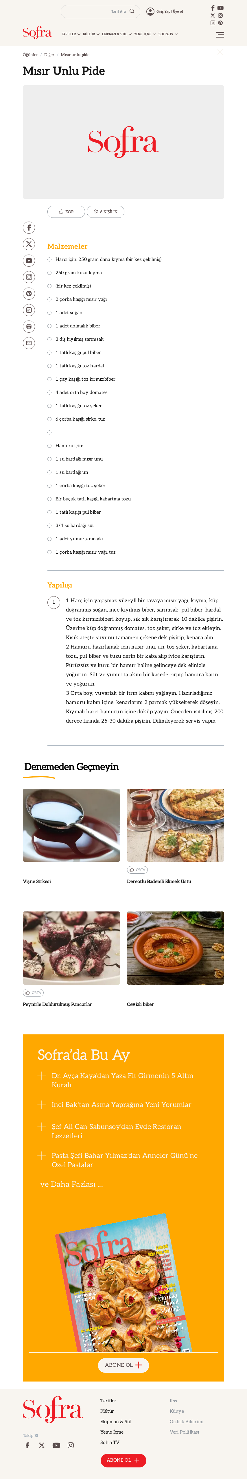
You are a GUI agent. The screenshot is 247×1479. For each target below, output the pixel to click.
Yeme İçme (112, 1432)
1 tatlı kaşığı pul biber (74, 353)
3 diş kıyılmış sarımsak (75, 339)
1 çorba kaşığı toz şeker (76, 486)
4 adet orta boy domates (77, 393)
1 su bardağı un (67, 472)
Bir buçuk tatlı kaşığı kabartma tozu (89, 499)
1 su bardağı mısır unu (75, 459)
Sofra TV (109, 1442)
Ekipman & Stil (115, 1422)
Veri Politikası (184, 1432)
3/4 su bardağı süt (70, 526)
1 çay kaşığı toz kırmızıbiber (81, 379)
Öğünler (30, 54)
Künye (177, 1411)
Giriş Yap (163, 11)
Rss (173, 1401)
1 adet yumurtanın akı (75, 539)
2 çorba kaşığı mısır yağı (77, 299)
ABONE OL (123, 1365)
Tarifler (108, 1401)
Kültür (107, 1411)
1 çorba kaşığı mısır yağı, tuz (81, 552)
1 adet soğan (64, 313)
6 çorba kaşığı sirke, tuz (76, 419)
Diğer (49, 54)
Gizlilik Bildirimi (186, 1422)
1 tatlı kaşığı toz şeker (74, 406)
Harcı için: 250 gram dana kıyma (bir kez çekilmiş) (104, 259)
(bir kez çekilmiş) (69, 286)
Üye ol (178, 11)
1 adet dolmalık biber (73, 326)
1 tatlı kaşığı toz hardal (75, 366)
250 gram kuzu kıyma (74, 273)
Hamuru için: (65, 446)
